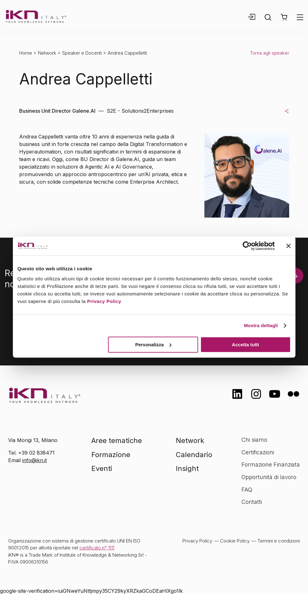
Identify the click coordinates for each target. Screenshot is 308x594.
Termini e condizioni (278, 541)
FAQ (246, 489)
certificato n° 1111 (96, 548)
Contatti (251, 502)
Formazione (110, 455)
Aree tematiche (116, 440)
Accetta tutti (245, 344)
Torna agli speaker (269, 53)
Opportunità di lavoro (268, 477)
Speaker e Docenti (82, 53)
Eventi (101, 468)
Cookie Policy (235, 541)
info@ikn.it (34, 460)
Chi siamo (254, 439)
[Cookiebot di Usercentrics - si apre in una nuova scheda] (247, 246)
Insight (187, 468)
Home (25, 53)
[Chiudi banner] (288, 246)
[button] (284, 17)
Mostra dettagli (261, 325)
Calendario (194, 455)
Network (47, 53)
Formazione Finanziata (270, 464)
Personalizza (153, 344)
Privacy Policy (104, 301)
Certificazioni (257, 452)
